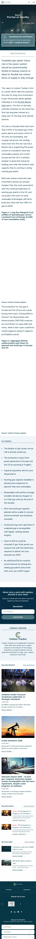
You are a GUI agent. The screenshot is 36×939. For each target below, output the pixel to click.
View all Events (29, 806)
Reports (18, 15)
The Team (8, 889)
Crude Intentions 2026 (12, 741)
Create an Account (22, 42)
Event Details (19, 820)
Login (11, 42)
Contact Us (26, 889)
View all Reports (28, 665)
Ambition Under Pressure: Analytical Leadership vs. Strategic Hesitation (14, 697)
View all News (29, 842)
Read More (7, 710)
